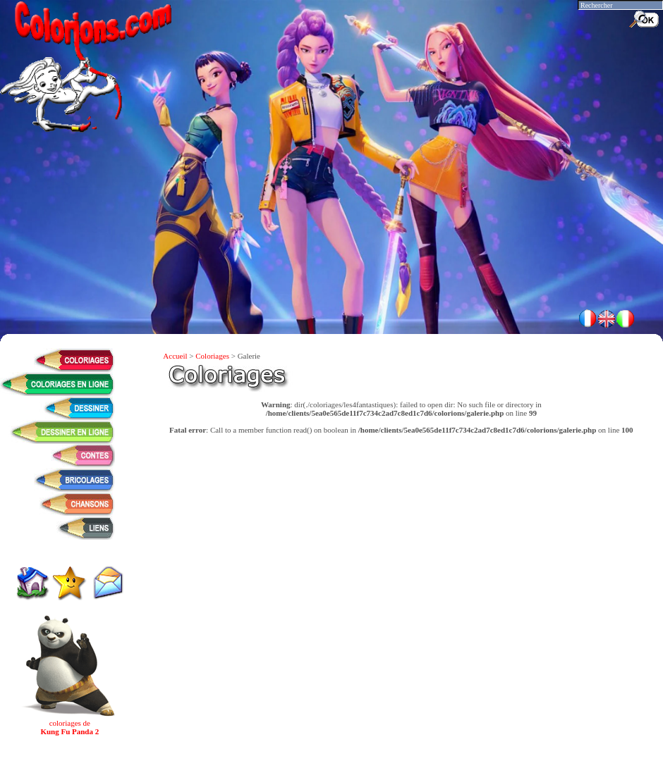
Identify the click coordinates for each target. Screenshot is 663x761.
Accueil (175, 356)
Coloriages (212, 356)
